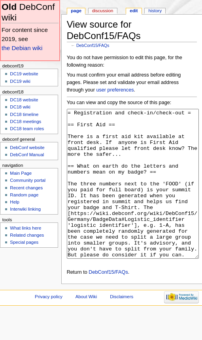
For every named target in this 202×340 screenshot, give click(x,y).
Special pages (24, 242)
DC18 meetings (25, 121)
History (155, 10)
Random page (24, 194)
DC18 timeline (24, 114)
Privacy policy (48, 326)
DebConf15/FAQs (92, 45)
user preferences (115, 90)
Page (76, 10)
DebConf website (27, 147)
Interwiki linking (25, 209)
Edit (134, 10)
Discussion (102, 10)
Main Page (21, 173)
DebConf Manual (27, 154)
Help (14, 202)
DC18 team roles (27, 128)
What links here (25, 228)
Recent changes (26, 187)
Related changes (27, 235)
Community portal (27, 180)
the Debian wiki (22, 48)
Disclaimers (121, 326)
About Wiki (86, 326)
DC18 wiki (20, 107)
